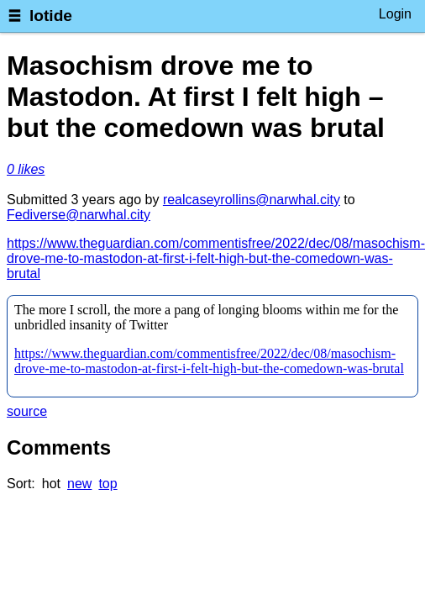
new (79, 483)
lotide (50, 15)
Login (395, 14)
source (27, 411)
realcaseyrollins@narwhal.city (251, 199)
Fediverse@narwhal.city (78, 215)
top (107, 483)
